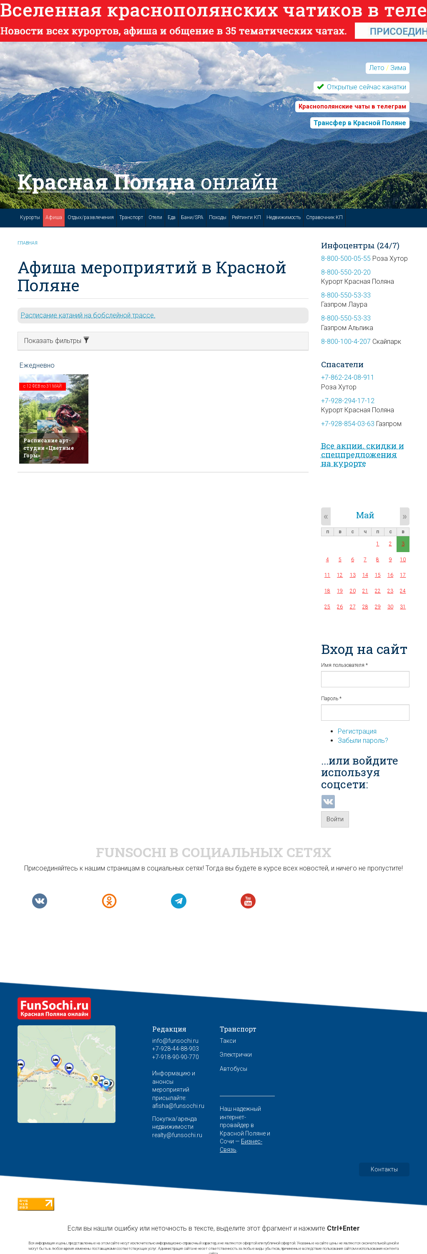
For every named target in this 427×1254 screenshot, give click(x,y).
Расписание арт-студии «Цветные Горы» (48, 448)
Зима (398, 68)
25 (327, 607)
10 (403, 560)
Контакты (384, 1169)
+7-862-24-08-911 (347, 377)
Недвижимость (283, 217)
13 (353, 575)
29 (378, 607)
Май (365, 515)
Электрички (236, 1054)
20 (353, 591)
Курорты (30, 217)
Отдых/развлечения (91, 217)
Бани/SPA (192, 217)
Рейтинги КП (246, 217)
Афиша (53, 217)
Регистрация (357, 731)
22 (378, 591)
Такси (228, 1040)
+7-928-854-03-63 (347, 424)
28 (365, 607)
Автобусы (233, 1068)
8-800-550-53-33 (346, 295)
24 (403, 591)
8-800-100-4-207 (346, 342)
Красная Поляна (148, 181)
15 (378, 575)
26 (340, 607)
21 (365, 591)
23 (390, 591)
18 (327, 591)
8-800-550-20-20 (346, 272)
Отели (155, 217)
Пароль (331, 698)
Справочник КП (324, 217)
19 (340, 591)
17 (403, 575)
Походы (217, 217)
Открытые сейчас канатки (365, 87)
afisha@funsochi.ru (178, 1106)
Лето (376, 68)
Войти (335, 819)
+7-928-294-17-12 (347, 401)
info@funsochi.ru (175, 1040)
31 (403, 607)
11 (327, 575)
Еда (172, 217)
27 (353, 607)
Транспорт (131, 217)
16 (390, 575)
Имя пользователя (344, 665)
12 (340, 575)
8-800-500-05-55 (346, 258)
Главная (28, 243)
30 (390, 607)
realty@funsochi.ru (177, 1135)
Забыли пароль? (363, 740)
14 (365, 575)
